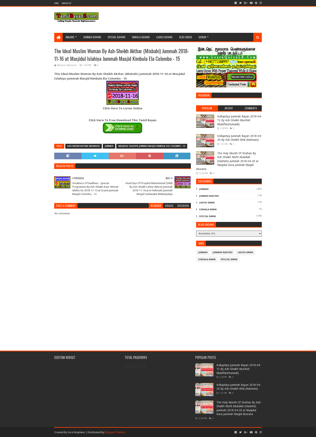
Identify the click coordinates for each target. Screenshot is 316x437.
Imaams (70, 37)
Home (56, 3)
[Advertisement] (122, 311)
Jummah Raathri (209, 196)
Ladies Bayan (207, 202)
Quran (202, 37)
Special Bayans (116, 37)
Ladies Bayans (164, 37)
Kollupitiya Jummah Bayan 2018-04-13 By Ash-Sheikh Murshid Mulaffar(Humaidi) (239, 120)
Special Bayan (207, 216)
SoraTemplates (76, 432)
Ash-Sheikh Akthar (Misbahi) (83, 146)
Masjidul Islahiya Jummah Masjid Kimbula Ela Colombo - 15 (151, 146)
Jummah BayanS (92, 37)
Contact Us (66, 3)
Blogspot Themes (115, 432)
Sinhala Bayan (208, 209)
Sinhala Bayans (141, 37)
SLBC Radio (185, 37)
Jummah (109, 146)
